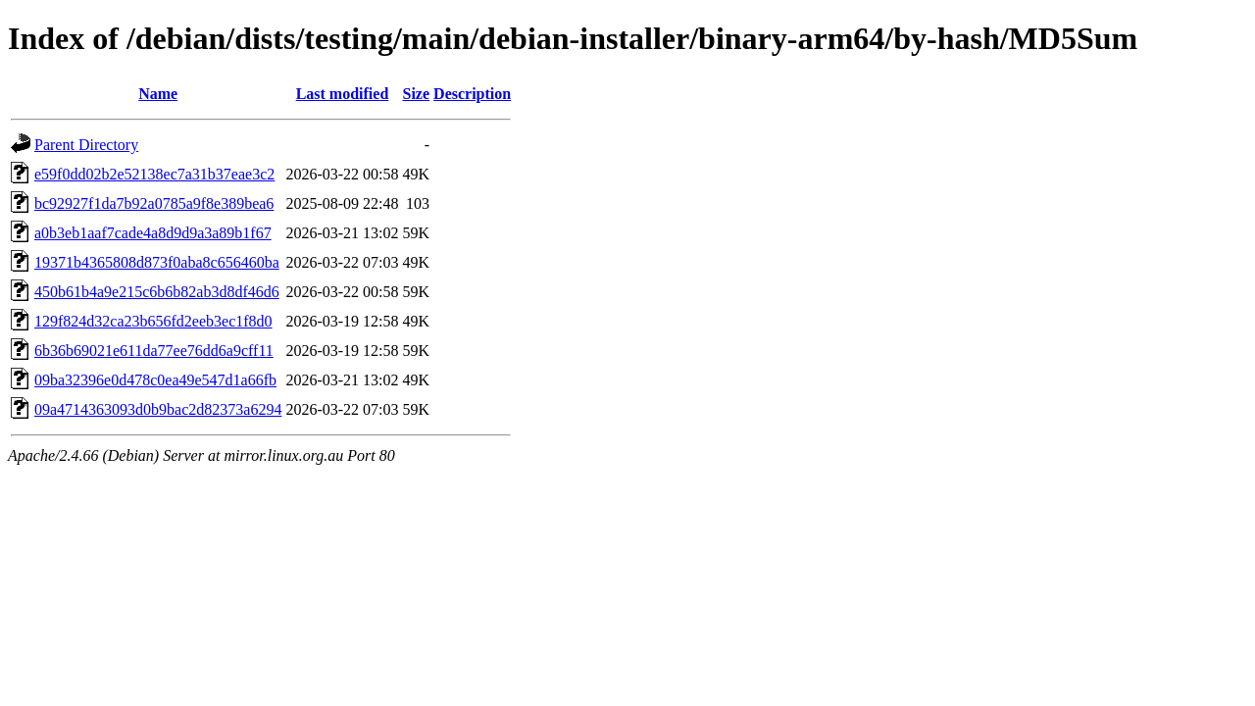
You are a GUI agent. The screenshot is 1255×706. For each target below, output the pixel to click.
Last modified (342, 93)
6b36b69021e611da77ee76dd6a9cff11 (154, 350)
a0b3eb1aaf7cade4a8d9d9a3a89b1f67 (153, 233)
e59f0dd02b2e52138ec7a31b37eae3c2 (154, 174)
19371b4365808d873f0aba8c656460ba (156, 262)
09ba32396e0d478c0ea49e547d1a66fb (155, 380)
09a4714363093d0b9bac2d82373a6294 (157, 409)
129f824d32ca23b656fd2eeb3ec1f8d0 (153, 321)
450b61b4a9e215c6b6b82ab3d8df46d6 (156, 291)
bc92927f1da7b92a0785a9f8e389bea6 (154, 203)
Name (157, 93)
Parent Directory (86, 144)
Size (416, 93)
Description (472, 93)
